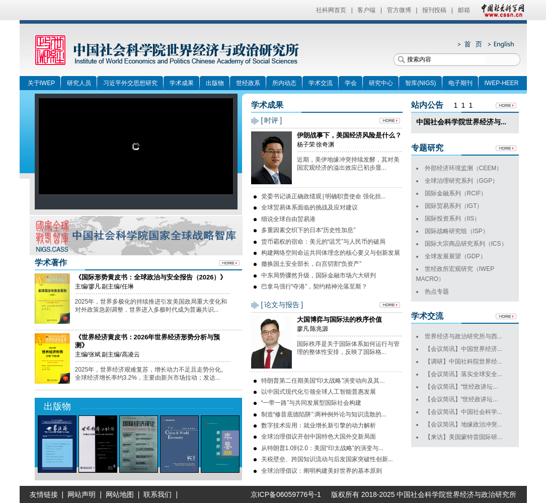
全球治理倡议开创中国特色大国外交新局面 (318, 436)
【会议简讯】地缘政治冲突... (463, 424)
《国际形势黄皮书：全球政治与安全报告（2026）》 (151, 277)
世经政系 (248, 83)
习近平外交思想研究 (130, 83)
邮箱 (464, 10)
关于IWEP (41, 83)
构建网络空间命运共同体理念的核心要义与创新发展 (330, 252)
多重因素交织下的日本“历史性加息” (308, 230)
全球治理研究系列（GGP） (462, 180)
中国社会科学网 (501, 10)
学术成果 (182, 83)
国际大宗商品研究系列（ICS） (466, 243)
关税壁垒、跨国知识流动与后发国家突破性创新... (327, 459)
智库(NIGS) (420, 83)
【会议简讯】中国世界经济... (463, 348)
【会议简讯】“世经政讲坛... (461, 386)
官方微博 (399, 10)
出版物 (215, 83)
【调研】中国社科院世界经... (463, 361)
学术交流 (320, 83)
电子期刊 (460, 83)
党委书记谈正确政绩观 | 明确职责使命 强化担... (323, 196)
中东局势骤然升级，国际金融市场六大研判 (318, 275)
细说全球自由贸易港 (288, 219)
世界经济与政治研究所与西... (463, 336)
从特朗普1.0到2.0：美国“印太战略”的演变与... (322, 448)
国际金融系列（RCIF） (456, 193)
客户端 (366, 10)
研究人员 (79, 83)
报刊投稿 (434, 10)
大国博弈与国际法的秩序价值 (339, 319)
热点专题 (437, 291)
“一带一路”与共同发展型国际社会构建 (311, 402)
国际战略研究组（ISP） (457, 231)
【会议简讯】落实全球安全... (463, 374)
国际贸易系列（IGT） (454, 205)
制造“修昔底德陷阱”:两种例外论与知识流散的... (323, 414)
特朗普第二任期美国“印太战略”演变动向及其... (323, 380)
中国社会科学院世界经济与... (461, 122)
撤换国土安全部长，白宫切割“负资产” (311, 263)
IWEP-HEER (502, 83)
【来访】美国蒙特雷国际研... (463, 437)
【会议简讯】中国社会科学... (463, 411)
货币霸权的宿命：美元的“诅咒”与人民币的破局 (323, 241)
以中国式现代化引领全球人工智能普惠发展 (318, 391)
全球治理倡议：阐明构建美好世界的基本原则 (321, 470)
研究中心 (381, 83)
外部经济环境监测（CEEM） (464, 168)
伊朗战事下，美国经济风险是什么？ (349, 135)
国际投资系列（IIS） (453, 218)
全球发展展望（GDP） (455, 256)
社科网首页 (331, 10)
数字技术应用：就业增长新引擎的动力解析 (318, 425)
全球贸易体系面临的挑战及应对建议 (309, 207)
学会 (351, 83)
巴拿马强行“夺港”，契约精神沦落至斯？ (314, 286)
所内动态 (284, 83)
